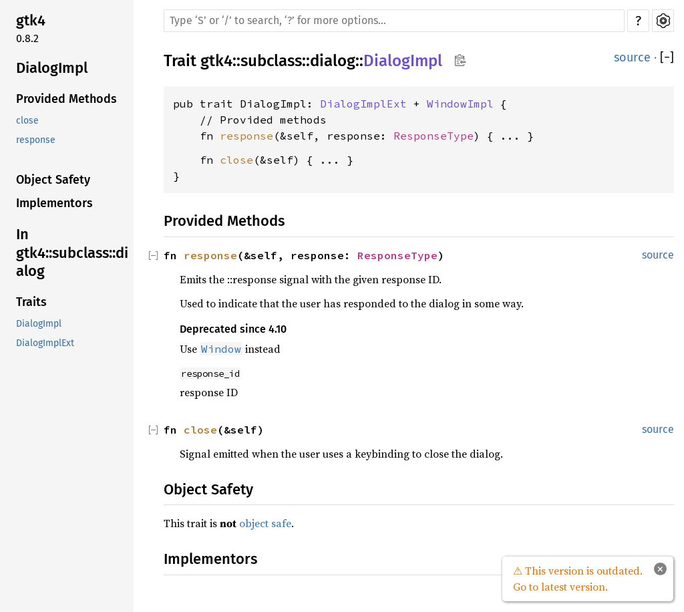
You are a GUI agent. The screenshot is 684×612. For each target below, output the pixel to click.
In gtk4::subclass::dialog (72, 252)
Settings (663, 20)
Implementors (54, 203)
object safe (265, 523)
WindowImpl (460, 103)
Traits (31, 302)
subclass (271, 60)
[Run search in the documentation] (394, 20)
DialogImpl (52, 68)
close (27, 120)
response (35, 140)
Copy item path (460, 60)
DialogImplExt (45, 343)
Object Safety (53, 179)
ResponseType (433, 135)
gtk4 (30, 20)
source (632, 57)
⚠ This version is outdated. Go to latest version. (578, 578)
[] (667, 58)
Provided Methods (66, 99)
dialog (332, 60)
